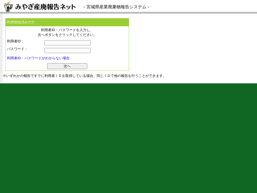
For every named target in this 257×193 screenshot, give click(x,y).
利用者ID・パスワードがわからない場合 (38, 58)
